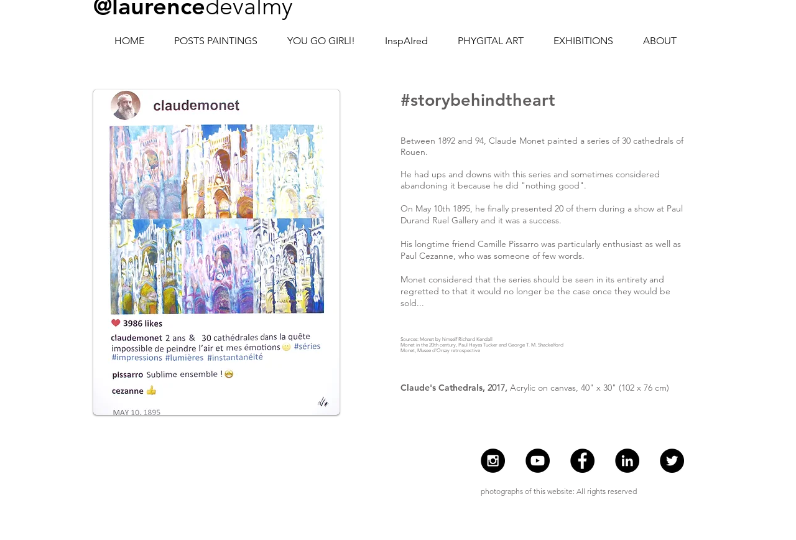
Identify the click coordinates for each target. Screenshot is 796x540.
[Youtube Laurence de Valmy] (537, 461)
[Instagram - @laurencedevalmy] (493, 461)
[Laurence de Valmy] (627, 461)
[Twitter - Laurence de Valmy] (672, 461)
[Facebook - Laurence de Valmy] (582, 461)
